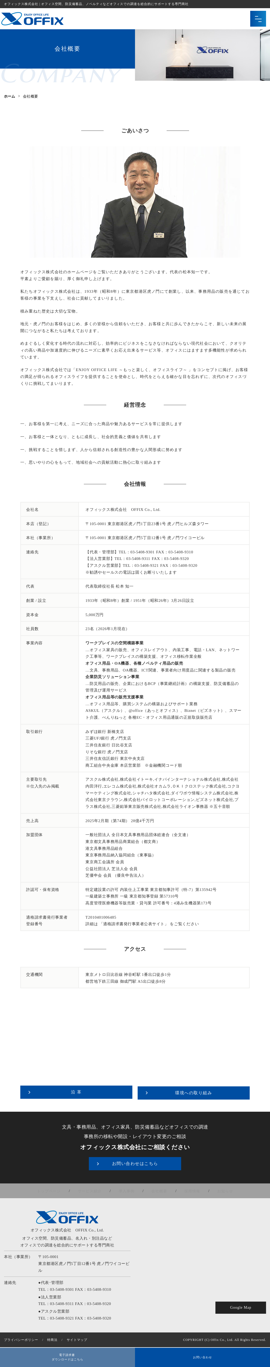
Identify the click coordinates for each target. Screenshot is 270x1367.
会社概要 (158, 1190)
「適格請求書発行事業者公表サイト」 (134, 924)
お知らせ (219, 1190)
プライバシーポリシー (21, 1338)
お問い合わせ (202, 1356)
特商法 (52, 1338)
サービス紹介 (93, 1190)
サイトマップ (77, 1338)
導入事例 (128, 1190)
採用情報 (188, 1190)
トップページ (55, 1190)
